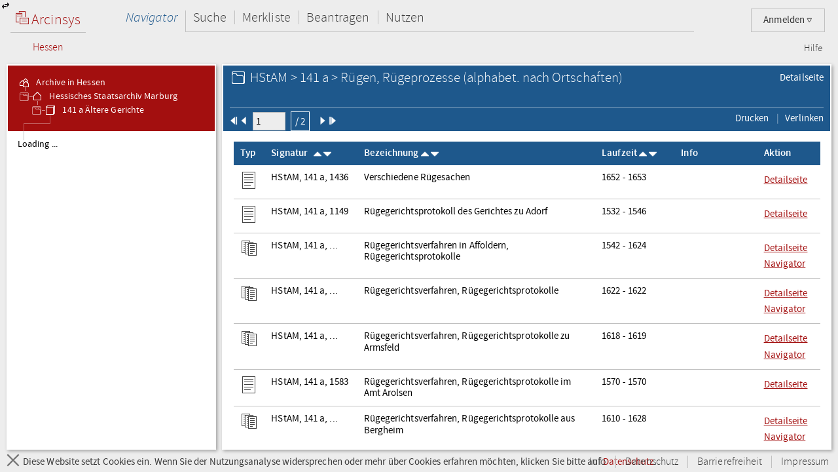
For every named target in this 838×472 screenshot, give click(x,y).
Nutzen (405, 17)
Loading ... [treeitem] (38, 144)
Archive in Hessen (61, 82)
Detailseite (802, 77)
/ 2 (300, 121)
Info (597, 462)
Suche (210, 17)
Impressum (805, 462)
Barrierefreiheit (729, 462)
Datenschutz (651, 462)
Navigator (151, 17)
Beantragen (338, 17)
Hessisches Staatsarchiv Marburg (104, 96)
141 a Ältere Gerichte (94, 110)
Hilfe (813, 48)
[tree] (111, 289)
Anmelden (787, 20)
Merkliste (266, 17)
